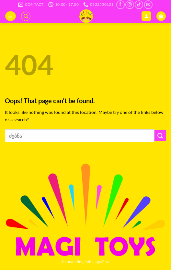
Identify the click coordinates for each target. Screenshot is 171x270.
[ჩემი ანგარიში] (146, 16)
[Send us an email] (148, 4)
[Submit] (160, 136)
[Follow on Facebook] (120, 4)
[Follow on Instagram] (129, 4)
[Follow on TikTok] (139, 4)
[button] (10, 16)
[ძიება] (25, 16)
